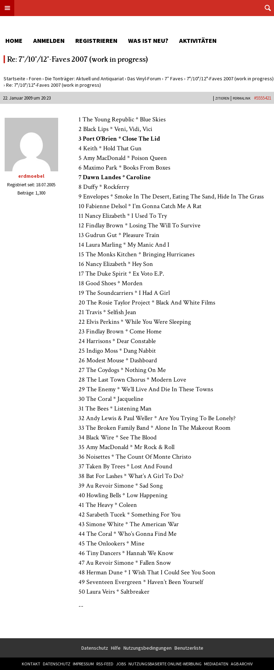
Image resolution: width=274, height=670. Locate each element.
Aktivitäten (198, 40)
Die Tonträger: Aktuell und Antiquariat (84, 78)
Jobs (121, 663)
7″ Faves (173, 78)
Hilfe (116, 648)
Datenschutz (94, 648)
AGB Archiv (242, 663)
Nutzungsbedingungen (147, 648)
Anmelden (49, 40)
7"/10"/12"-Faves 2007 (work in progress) (230, 78)
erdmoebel (31, 176)
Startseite (14, 78)
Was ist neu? (148, 40)
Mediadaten (216, 663)
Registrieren (96, 40)
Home (13, 40)
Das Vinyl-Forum (144, 78)
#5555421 (262, 98)
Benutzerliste (188, 648)
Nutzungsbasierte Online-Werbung (165, 663)
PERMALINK (241, 98)
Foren (35, 78)
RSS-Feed (104, 663)
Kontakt (31, 663)
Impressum (83, 663)
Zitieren (222, 98)
